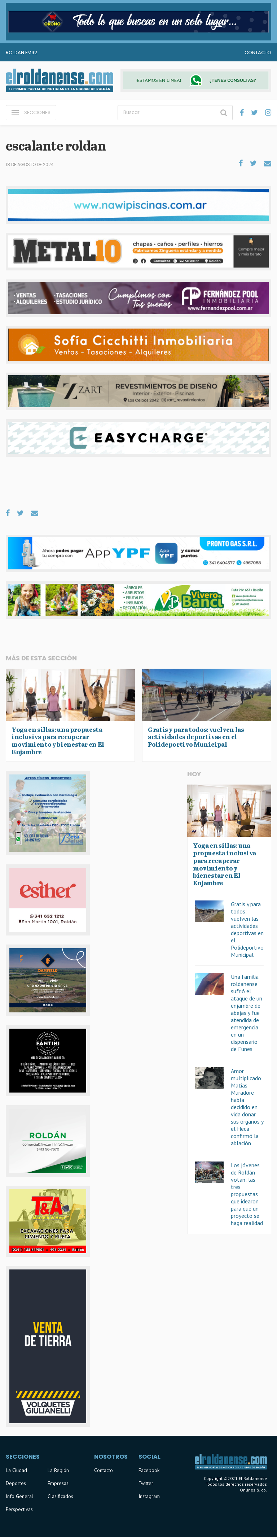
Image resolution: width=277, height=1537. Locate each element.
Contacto (258, 52)
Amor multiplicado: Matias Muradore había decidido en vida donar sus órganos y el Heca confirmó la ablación (247, 1107)
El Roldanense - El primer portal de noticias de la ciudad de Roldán (59, 80)
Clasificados (60, 1496)
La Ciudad (16, 1470)
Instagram (149, 1496)
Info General (19, 1496)
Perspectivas (19, 1509)
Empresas (58, 1483)
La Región (58, 1470)
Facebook (148, 1470)
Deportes (16, 1483)
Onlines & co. (253, 1490)
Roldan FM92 (21, 52)
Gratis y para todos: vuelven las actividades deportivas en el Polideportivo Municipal (247, 929)
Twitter (145, 1483)
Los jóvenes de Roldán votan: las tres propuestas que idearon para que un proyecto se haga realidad (247, 1194)
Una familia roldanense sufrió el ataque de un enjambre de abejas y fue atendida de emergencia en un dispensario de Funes (246, 1012)
